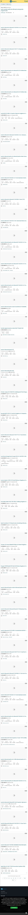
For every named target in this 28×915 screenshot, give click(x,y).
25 (12, 880)
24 (24, 878)
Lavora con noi (4, 893)
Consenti (14, 907)
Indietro (3, 4)
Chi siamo (3, 891)
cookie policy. (18, 905)
